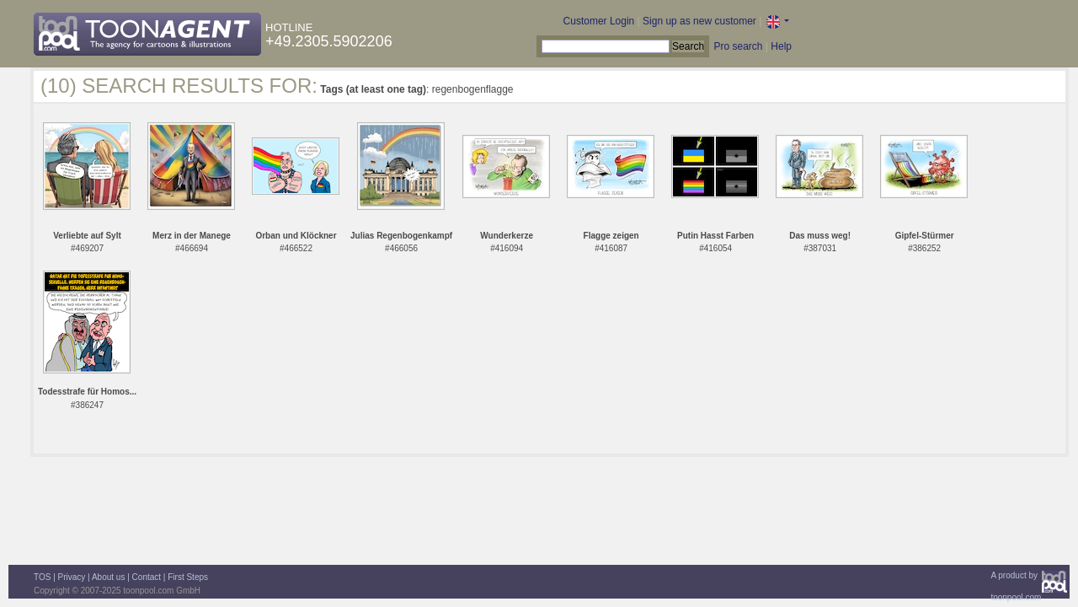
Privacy (72, 577)
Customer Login (599, 21)
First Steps (188, 577)
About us (108, 577)
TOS (42, 577)
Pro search (737, 46)
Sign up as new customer (699, 21)
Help (781, 46)
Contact (146, 577)
